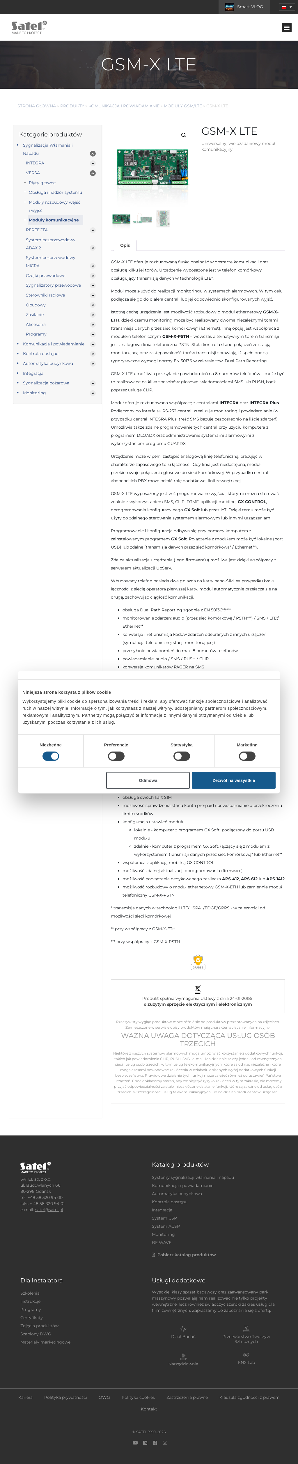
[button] (286, 27)
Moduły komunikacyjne (54, 220)
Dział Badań (183, 1336)
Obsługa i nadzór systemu (55, 192)
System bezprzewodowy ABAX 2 (50, 244)
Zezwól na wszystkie (234, 780)
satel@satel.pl (49, 1209)
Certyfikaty (31, 1317)
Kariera (25, 1397)
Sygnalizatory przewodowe (53, 285)
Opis (125, 245)
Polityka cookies (138, 1397)
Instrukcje (30, 1301)
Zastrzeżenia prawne (187, 1397)
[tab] (125, 245)
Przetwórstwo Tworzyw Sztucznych (246, 1339)
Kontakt (149, 1409)
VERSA (33, 172)
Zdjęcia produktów (39, 1325)
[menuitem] (287, 7)
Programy (36, 334)
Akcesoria (36, 324)
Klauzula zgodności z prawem (249, 1397)
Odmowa (148, 780)
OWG (104, 1397)
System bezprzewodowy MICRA (50, 261)
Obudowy (36, 305)
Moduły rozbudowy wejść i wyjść (54, 206)
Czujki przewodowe (45, 275)
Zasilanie (35, 314)
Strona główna (36, 106)
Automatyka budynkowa (48, 363)
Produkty (72, 106)
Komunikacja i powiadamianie (123, 106)
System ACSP (166, 1226)
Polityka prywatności (65, 1397)
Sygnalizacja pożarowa (46, 383)
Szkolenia (30, 1293)
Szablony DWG (35, 1334)
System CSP (164, 1218)
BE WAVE (161, 1242)
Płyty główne (42, 182)
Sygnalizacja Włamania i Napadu (48, 149)
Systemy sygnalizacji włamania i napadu (193, 1177)
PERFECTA (37, 230)
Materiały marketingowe (45, 1342)
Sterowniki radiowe (45, 295)
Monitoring (34, 392)
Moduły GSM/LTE (183, 106)
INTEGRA (35, 163)
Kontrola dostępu (40, 353)
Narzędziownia (183, 1364)
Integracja (33, 373)
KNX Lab (246, 1362)
